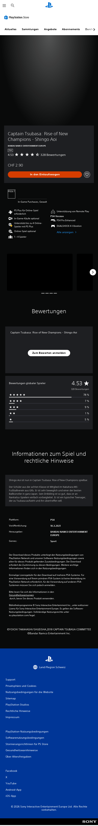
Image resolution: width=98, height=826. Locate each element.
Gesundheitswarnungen (21, 595)
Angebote (50, 29)
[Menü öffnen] (4, 5)
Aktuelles (10, 29)
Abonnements (71, 29)
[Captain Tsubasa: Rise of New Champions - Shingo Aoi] (40, 272)
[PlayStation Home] (49, 5)
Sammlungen (30, 29)
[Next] (93, 272)
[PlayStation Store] (17, 17)
